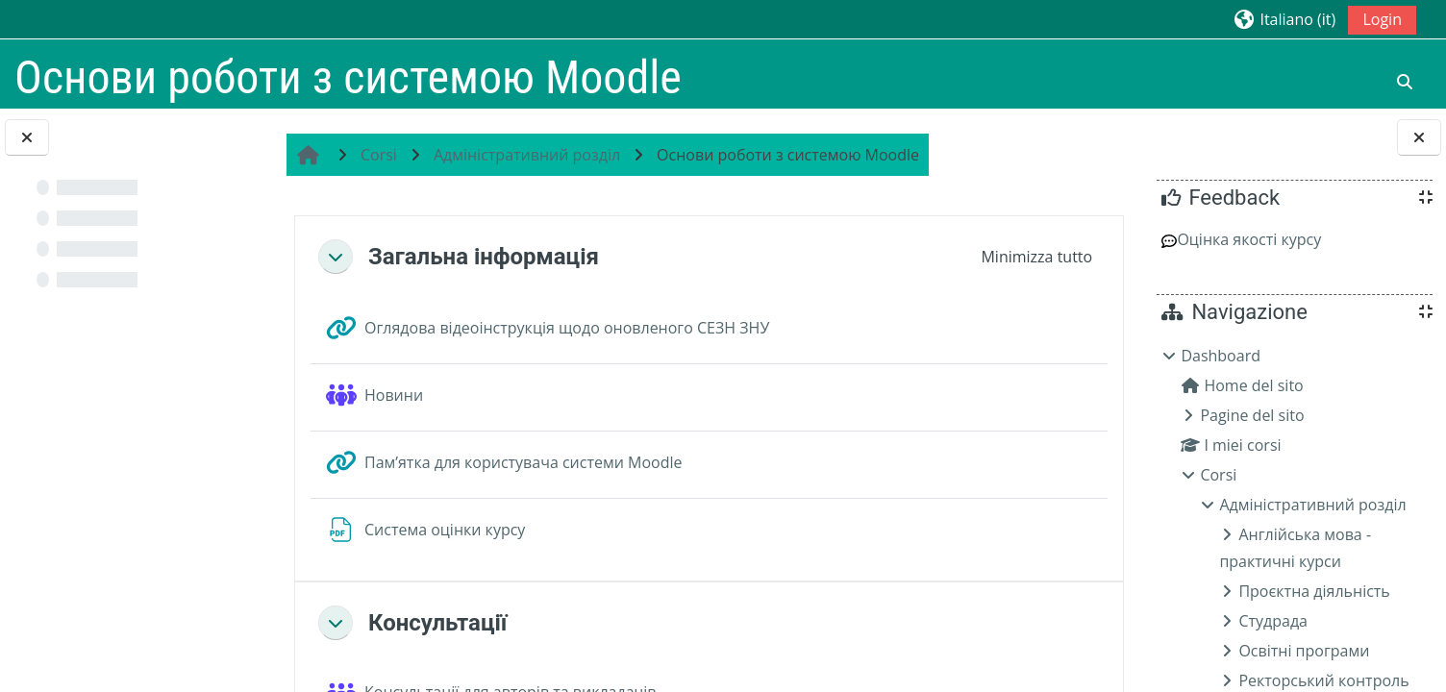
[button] (1283, 19)
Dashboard (1220, 355)
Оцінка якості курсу (1241, 239)
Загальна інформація (494, 256)
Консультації (448, 622)
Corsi (1218, 474)
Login (1382, 19)
